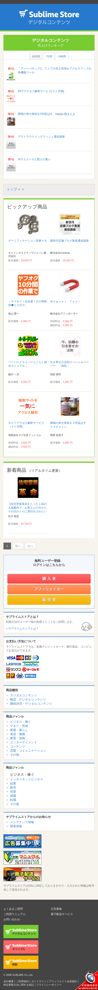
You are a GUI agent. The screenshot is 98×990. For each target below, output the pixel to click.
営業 (13, 791)
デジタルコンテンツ (23, 695)
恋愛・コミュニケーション (28, 750)
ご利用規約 (22, 981)
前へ (18, 546)
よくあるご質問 (13, 908)
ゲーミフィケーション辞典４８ (27, 240)
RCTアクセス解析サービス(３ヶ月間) (41, 91)
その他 (14, 754)
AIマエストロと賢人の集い (34, 159)
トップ (12, 189)
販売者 (49, 600)
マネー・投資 (19, 726)
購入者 (49, 579)
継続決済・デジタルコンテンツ (31, 703)
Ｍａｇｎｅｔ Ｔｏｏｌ (65, 301)
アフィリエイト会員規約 (63, 981)
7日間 (49, 56)
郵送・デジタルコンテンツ (28, 699)
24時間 (62, 56)
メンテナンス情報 (22, 822)
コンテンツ (17, 746)
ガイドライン (38, 981)
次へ (30, 546)
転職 (13, 800)
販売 (13, 787)
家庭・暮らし (19, 730)
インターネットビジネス (26, 779)
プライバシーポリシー (49, 984)
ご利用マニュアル (14, 914)
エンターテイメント (23, 742)
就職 (13, 795)
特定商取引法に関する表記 (18, 984)
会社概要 (8, 981)
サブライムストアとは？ (23, 628)
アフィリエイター (49, 589)
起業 (13, 783)
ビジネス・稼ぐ (20, 721)
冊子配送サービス (62, 914)
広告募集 (56, 908)
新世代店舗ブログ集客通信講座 (69, 240)
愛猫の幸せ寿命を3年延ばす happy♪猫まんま (46, 114)
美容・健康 (17, 734)
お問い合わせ (11, 919)
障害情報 (16, 826)
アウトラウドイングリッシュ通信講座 (41, 136)
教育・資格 (17, 738)
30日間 (36, 56)
